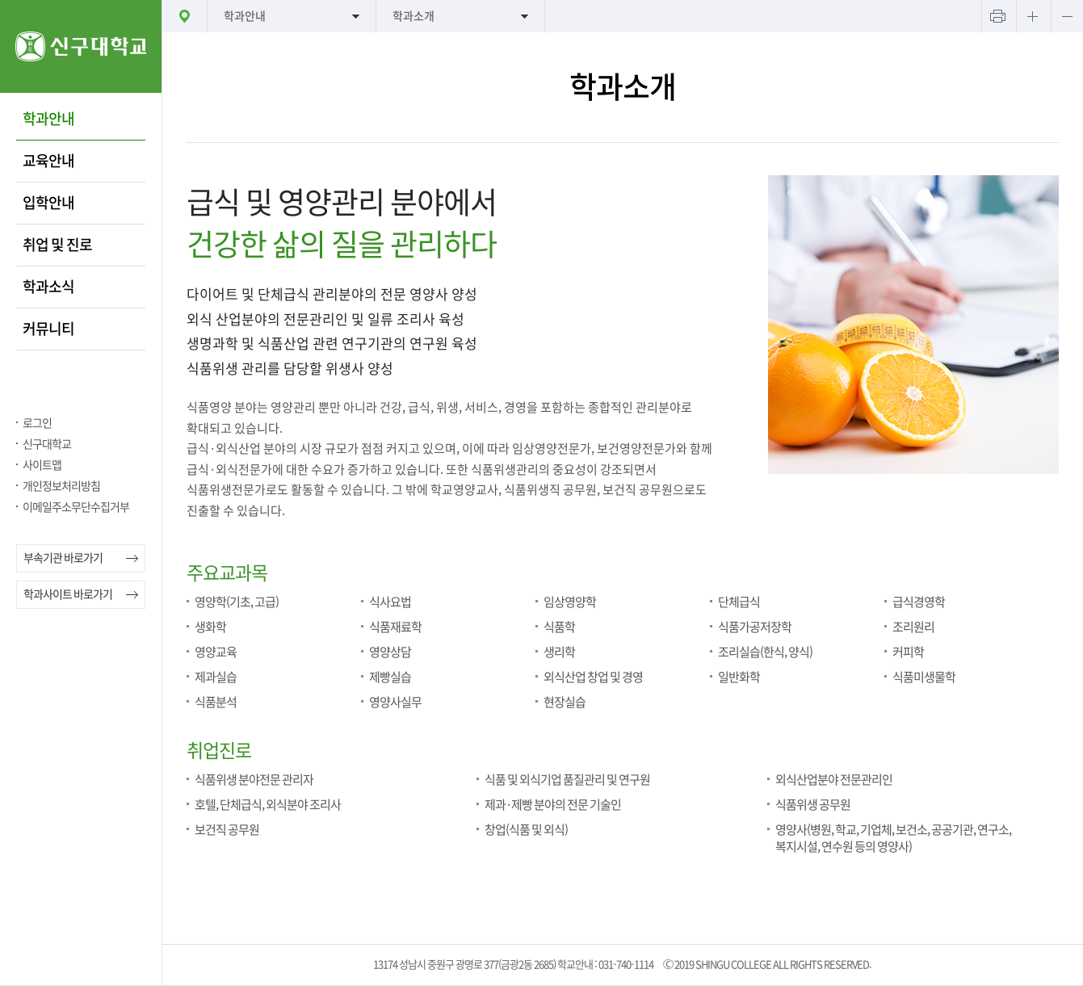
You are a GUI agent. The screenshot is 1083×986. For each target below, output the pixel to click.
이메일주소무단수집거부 (76, 507)
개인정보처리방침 (61, 486)
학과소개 (413, 16)
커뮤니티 (48, 328)
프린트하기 (997, 16)
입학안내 (48, 202)
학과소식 (48, 286)
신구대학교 (47, 444)
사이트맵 (42, 465)
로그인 (37, 423)
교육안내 (48, 160)
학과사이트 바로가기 (67, 594)
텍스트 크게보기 (1032, 16)
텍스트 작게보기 (1067, 16)
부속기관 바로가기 (63, 558)
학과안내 (48, 118)
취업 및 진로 (57, 244)
